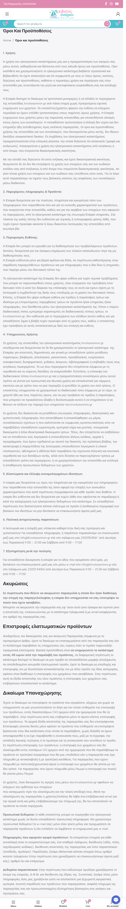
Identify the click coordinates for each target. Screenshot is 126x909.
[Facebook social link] (106, 4)
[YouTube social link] (117, 4)
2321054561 (29, 4)
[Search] (62, 24)
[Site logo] (61, 14)
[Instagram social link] (111, 4)
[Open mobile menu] (7, 14)
